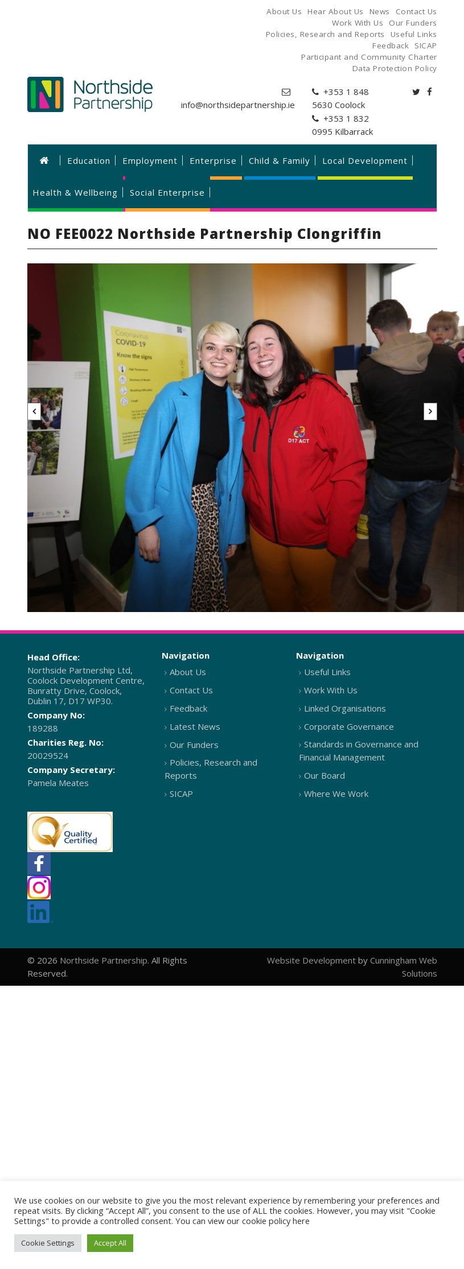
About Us (188, 671)
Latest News (195, 726)
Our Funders (194, 744)
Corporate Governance (349, 726)
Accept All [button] (110, 1243)
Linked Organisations (345, 708)
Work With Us (331, 690)
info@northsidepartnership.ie (238, 104)
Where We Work (336, 793)
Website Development (311, 960)
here (301, 1220)
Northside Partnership (103, 960)
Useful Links (327, 671)
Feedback (188, 708)
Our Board (324, 775)
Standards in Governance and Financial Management (358, 750)
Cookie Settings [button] (48, 1243)
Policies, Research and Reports (211, 769)
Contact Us (191, 690)
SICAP (181, 793)
